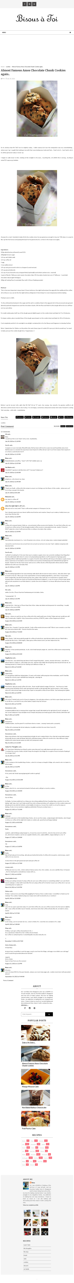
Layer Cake (32, 1151)
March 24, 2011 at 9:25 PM (13, 704)
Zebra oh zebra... (29, 1043)
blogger (56, 426)
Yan (6, 614)
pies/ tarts (40, 1161)
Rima (6, 458)
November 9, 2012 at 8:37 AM (14, 941)
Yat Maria (8, 467)
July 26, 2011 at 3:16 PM (12, 767)
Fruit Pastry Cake (29, 1128)
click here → (24, 1005)
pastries (46, 1158)
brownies (41, 1141)
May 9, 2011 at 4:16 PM (12, 715)
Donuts (33, 1147)
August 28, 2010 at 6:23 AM (13, 621)
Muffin (23, 1154)
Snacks (23, 1164)
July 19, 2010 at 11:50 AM (13, 502)
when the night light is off (13, 506)
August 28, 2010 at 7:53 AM (13, 632)
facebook (69, 426)
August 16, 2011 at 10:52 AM (14, 780)
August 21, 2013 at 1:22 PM (13, 963)
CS (6, 434)
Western (32, 1164)
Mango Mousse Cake (30, 1087)
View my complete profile (30, 1205)
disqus (63, 426)
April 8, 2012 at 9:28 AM (12, 924)
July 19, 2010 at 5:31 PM (12, 599)
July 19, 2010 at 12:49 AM (13, 481)
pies (31, 1161)
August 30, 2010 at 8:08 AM (13, 643)
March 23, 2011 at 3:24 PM (13, 693)
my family (33, 1154)
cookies (43, 1144)
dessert (24, 1147)
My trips (36, 1158)
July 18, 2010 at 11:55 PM (13, 454)
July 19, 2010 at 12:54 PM (13, 531)
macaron (42, 1151)
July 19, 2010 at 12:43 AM (13, 472)
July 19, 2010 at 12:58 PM (13, 548)
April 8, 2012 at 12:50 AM (12, 898)
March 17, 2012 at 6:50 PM (13, 874)
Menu (4, 32)
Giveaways (42, 1147)
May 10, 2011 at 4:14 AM (12, 730)
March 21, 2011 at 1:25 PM (13, 680)
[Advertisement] (37, 52)
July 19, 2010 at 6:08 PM (12, 610)
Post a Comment (8, 980)
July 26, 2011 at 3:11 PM (12, 756)
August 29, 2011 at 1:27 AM (13, 863)
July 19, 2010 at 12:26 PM (13, 517)
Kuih (23, 1151)
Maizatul (8, 496)
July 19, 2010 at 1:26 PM (12, 586)
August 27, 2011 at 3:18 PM (13, 846)
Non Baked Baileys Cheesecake (34, 1107)
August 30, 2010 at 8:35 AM (13, 654)
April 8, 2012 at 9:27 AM (12, 913)
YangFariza (8, 658)
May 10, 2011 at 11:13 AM (13, 743)
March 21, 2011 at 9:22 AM (13, 667)
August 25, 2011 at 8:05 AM (13, 822)
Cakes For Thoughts (11, 747)
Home (2, 66)
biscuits (24, 1141)
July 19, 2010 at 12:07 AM (13, 463)
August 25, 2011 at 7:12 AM (13, 809)
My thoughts (25, 1158)
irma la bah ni (9, 878)
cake (23, 1144)
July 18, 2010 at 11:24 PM (13, 441)
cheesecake (33, 1144)
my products (44, 1154)
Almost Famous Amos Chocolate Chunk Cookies (35, 1064)
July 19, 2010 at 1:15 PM (12, 567)
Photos (23, 1161)
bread (32, 1141)
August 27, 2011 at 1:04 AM (13, 837)
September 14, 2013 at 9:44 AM (14, 976)
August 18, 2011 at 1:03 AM (13, 791)
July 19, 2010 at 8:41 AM (12, 492)
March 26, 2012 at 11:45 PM (13, 887)
